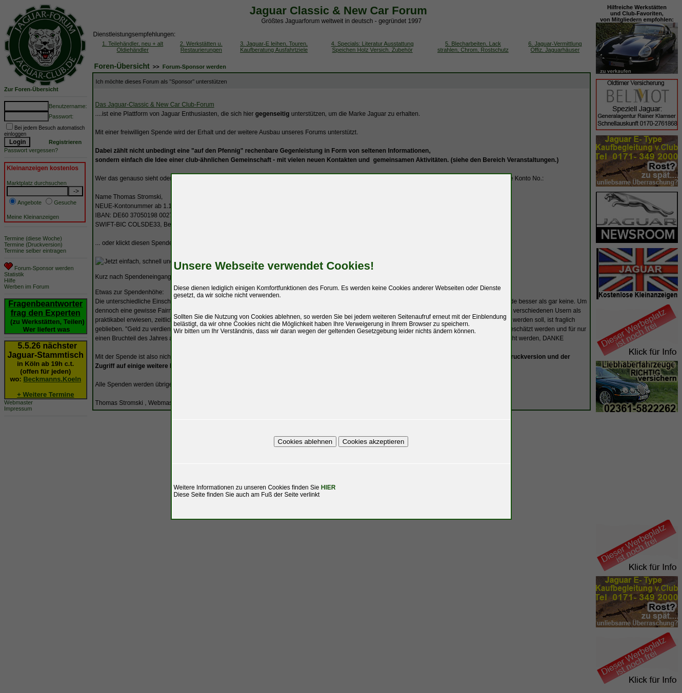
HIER (328, 487)
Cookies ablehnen (305, 441)
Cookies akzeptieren (374, 441)
